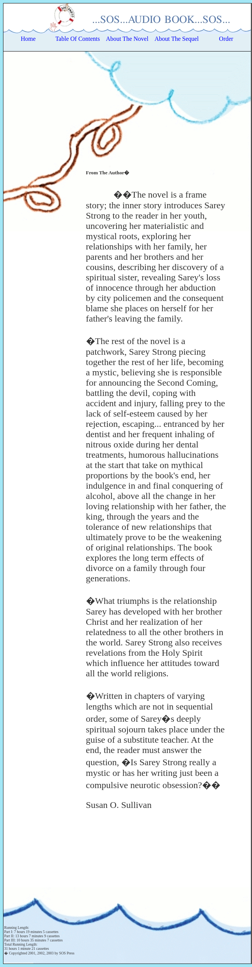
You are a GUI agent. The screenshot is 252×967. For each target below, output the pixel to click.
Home (28, 38)
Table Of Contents (77, 38)
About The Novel (127, 38)
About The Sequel (177, 38)
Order (226, 38)
